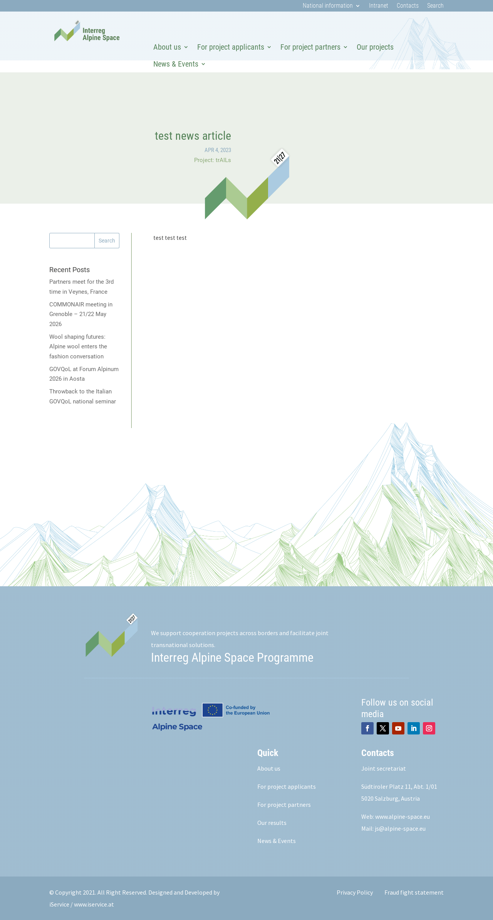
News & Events (175, 64)
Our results (272, 822)
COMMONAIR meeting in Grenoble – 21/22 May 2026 (80, 314)
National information (328, 6)
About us (167, 47)
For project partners (310, 47)
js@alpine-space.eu (400, 828)
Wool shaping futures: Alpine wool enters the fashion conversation (78, 346)
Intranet (378, 6)
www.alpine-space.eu (402, 816)
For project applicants (230, 47)
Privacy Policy (355, 892)
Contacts (408, 6)
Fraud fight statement (414, 892)
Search (435, 6)
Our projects (375, 47)
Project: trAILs (212, 160)
